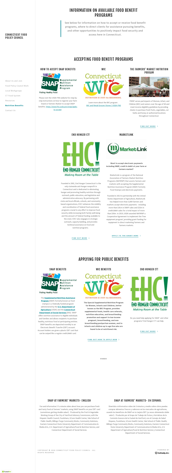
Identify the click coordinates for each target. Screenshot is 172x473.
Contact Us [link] (10, 110)
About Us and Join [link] (13, 81)
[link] (17, 38)
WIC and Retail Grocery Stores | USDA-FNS (103, 105)
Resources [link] (10, 100)
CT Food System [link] (12, 95)
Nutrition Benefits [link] (14, 105)
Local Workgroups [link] (13, 90)
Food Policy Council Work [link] (17, 85)
